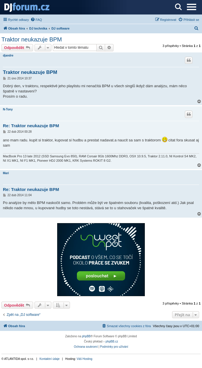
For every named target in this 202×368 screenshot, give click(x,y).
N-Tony (8, 109)
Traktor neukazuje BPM (31, 39)
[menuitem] (36, 19)
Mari (6, 173)
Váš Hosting (84, 358)
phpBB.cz (112, 341)
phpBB (86, 336)
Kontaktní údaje (49, 358)
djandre (8, 55)
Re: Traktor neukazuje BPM (31, 125)
